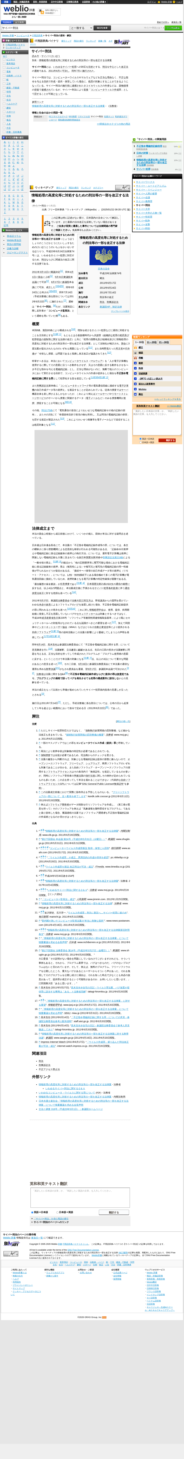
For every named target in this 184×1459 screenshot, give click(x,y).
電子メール (92, 398)
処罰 (90, 81)
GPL (62, 784)
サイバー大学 (143, 209)
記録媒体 (84, 562)
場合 (81, 81)
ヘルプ (179, 2)
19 (50, 648)
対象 (97, 81)
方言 (8, 128)
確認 (141, 352)
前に (69, 85)
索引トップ (66, 41)
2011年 (36, 272)
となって (58, 94)
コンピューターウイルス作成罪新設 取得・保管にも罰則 (79, 848)
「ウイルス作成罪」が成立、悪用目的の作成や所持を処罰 (78, 857)
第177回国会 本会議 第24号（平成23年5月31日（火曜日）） (74, 839)
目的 (90, 66)
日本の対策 (142, 153)
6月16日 (82, 664)
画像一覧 (102, 41)
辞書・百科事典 (14, 132)
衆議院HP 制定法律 (111, 306)
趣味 (8, 108)
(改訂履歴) (123, 1252)
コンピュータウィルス (102, 89)
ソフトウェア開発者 (58, 804)
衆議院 (67, 277)
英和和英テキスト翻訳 (48, 1183)
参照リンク (38, 102)
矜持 (141, 368)
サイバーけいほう (50, 56)
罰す (36, 94)
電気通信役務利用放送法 (69, 120)
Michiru (142, 389)
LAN (69, 575)
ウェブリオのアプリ (55, 1272)
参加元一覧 (176, 22)
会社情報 (117, 1276)
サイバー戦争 (143, 220)
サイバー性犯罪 (144, 216)
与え (39, 81)
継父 (141, 347)
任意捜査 (65, 584)
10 (73, 329)
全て (5, 56)
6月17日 (55, 282)
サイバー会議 (143, 197)
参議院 (65, 282)
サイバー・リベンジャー (149, 189)
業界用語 (10, 63)
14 (74, 592)
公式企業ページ (120, 1272)
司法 (83, 755)
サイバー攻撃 (143, 224)
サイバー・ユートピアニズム (151, 186)
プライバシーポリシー (23, 1285)
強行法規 (90, 775)
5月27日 (44, 600)
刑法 (104, 66)
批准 (115, 588)
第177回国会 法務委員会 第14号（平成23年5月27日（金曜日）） (76, 950)
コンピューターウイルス (66, 77)
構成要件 (102, 678)
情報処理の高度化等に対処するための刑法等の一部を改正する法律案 (75, 60)
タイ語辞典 (152, 1298)
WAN (77, 575)
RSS (104, 1317)
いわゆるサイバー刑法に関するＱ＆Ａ (67, 890)
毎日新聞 (43, 916)
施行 (65, 85)
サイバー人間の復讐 (146, 193)
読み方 (35, 56)
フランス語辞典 (154, 1291)
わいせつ (87, 410)
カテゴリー (98, 188)
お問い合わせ (86, 1272)
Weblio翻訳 (152, 1282)
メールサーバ (102, 394)
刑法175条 (46, 410)
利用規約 (17, 1282)
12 (109, 352)
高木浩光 (52, 644)
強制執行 (90, 730)
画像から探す (52, 1276)
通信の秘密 (122, 584)
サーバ (124, 390)
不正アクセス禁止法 (49, 1069)
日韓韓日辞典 (72, 2)
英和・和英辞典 (40, 2)
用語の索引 (79, 41)
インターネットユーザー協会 (52, 627)
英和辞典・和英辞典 (156, 1279)
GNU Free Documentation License (83, 1250)
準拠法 (77, 775)
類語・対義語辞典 (21, 2)
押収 (39, 403)
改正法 (124, 66)
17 (114, 622)
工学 (8, 83)
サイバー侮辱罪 (144, 201)
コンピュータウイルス (76, 361)
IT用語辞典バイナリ (47, 40)
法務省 (112, 106)
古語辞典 (86, 2)
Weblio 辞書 (166, 2)
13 (93, 377)
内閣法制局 (119, 1096)
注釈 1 (57, 334)
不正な (122, 77)
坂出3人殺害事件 (147, 384)
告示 (55, 618)
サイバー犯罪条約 (103, 588)
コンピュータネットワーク (74, 385)
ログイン (151, 2)
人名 (8, 124)
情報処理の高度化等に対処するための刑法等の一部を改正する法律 (77, 903)
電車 (8, 71)
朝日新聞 (115, 848)
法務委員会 (64, 600)
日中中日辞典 (57, 2)
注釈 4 (81, 583)
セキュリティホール (87, 613)
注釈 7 (88, 658)
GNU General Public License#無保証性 (103, 784)
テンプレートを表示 (120, 311)
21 (57, 668)
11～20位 (152, 342)
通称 (36, 71)
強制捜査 (45, 755)
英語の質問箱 (14, 244)
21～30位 (164, 342)
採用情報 (117, 1279)
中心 (111, 66)
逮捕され (76, 85)
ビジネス (10, 59)
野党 (106, 348)
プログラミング (45, 678)
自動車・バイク (14, 75)
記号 (6, 225)
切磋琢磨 (143, 373)
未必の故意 (45, 604)
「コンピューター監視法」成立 (58, 899)
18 (50, 636)
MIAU (67, 1013)
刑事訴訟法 (112, 302)
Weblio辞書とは (20, 1272)
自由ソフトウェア (41, 632)
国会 (40, 277)
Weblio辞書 (97, 1255)
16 (73, 608)
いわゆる (58, 66)
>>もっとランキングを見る (167, 399)
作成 (53, 81)
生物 (8, 116)
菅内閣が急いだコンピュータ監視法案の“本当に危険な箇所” (73, 920)
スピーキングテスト (17, 252)
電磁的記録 (61, 369)
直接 (86, 89)
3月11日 (44, 272)
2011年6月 (54, 71)
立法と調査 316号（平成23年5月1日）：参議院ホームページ (71, 1109)
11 (90, 347)
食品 (8, 120)
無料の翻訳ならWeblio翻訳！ (51, 11)
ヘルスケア (11, 104)
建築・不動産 (12, 87)
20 (60, 663)
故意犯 (120, 674)
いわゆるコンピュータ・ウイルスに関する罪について (67, 1092)
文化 (8, 96)
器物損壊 (123, 85)
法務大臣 (76, 600)
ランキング (91, 41)
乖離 (141, 358)
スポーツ (10, 112)
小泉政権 (80, 335)
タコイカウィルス (93, 85)
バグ (76, 604)
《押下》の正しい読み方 (151, 378)
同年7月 (76, 71)
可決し (65, 71)
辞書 (6, 2)
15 (69, 608)
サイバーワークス (145, 182)
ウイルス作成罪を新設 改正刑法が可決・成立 (69, 866)
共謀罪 (97, 335)
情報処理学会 (96, 609)
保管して (69, 81)
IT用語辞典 (37, 35)
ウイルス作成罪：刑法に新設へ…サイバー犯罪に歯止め (97, 912)
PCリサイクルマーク (58, 117)
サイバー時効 (143, 228)
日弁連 (72, 942)
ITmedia (99, 866)
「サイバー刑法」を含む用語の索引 (51, 1218)
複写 (96, 562)
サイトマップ (19, 1288)
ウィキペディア (44, 187)
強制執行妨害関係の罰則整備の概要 (85, 734)
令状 (57, 755)
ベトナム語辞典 (154, 1301)
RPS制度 (73, 117)
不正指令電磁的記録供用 (149, 146)
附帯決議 (50, 669)
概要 (141, 363)
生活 (8, 100)
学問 (8, 91)
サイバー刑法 (39, 205)
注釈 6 (56, 636)
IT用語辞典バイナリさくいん (76, 1244)
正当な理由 (106, 77)
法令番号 (83, 273)
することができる (111, 81)
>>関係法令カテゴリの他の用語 (113, 124)
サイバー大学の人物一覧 (149, 213)
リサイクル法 (84, 117)
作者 (107, 85)
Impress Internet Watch (53, 1042)
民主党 (119, 348)
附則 (45, 330)
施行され (87, 71)
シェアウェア (93, 763)
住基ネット (109, 117)
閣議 (53, 272)
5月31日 (59, 277)
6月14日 (41, 644)
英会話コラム (14, 236)
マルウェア (87, 77)
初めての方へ (163, 22)
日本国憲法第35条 (90, 557)
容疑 (36, 89)
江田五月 (86, 600)
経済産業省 (47, 618)
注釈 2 (104, 377)
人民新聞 (81, 899)
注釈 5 (55, 631)
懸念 (141, 394)
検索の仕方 (18, 1276)
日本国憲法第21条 (96, 584)
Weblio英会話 (14, 240)
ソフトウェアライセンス (59, 771)
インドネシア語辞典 (156, 1294)
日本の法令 (104, 268)
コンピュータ (22, 35)
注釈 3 (57, 561)
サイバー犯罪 (70, 66)
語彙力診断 (13, 248)
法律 (39, 263)
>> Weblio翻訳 (174, 406)
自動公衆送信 (101, 627)
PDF (98, 1093)
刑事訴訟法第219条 (113, 557)
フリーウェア (76, 763)
